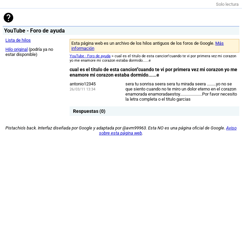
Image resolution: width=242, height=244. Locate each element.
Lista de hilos (18, 40)
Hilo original (16, 49)
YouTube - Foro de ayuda (90, 56)
